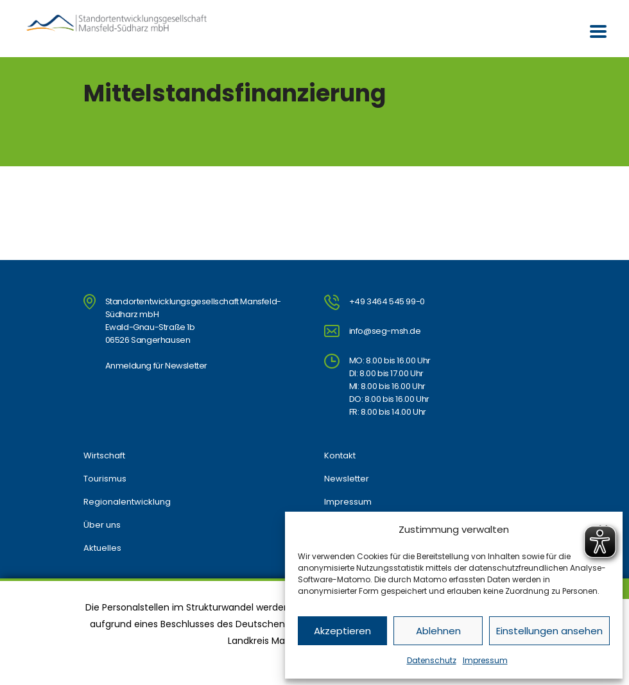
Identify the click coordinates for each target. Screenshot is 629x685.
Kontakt (340, 456)
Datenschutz (431, 660)
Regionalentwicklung (127, 502)
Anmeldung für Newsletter (156, 366)
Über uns (102, 525)
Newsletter (346, 479)
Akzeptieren (342, 630)
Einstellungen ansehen (549, 630)
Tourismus (104, 479)
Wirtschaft (104, 456)
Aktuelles (102, 548)
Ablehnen (438, 630)
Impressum (485, 660)
